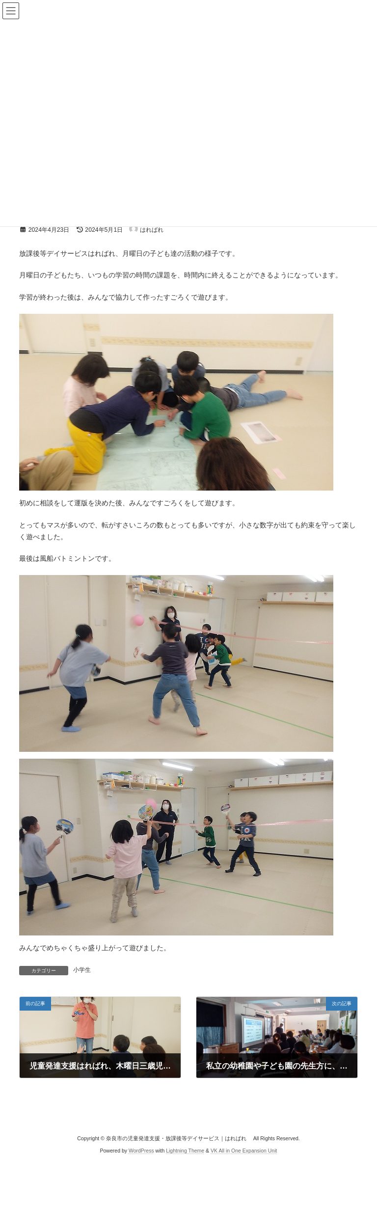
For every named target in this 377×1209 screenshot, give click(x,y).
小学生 (82, 969)
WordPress (141, 1151)
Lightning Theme (185, 1151)
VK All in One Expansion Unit (244, 1151)
